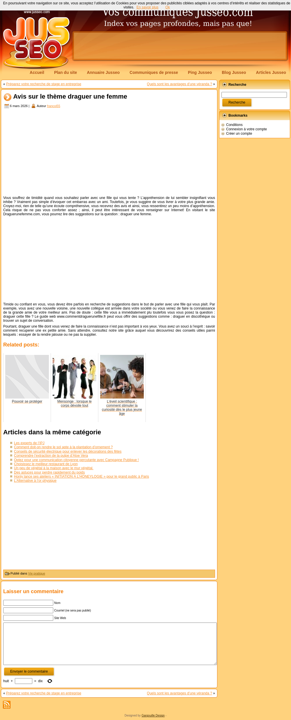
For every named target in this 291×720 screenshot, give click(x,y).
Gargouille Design (153, 715)
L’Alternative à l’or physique (35, 481)
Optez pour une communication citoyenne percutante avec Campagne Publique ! (76, 460)
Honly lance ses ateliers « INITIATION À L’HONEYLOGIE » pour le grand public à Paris (81, 476)
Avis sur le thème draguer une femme (70, 96)
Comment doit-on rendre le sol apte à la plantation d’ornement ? (63, 447)
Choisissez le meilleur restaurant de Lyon (46, 464)
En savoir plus (147, 7)
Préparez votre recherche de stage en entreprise (43, 84)
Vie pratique (36, 573)
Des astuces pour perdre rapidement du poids (49, 472)
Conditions (234, 125)
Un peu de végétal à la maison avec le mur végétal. (53, 468)
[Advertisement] (109, 152)
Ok (167, 7)
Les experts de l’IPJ (29, 443)
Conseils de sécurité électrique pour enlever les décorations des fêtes (68, 451)
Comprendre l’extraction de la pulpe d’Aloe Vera (51, 456)
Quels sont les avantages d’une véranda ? (179, 84)
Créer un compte (239, 133)
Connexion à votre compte (246, 129)
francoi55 (53, 106)
